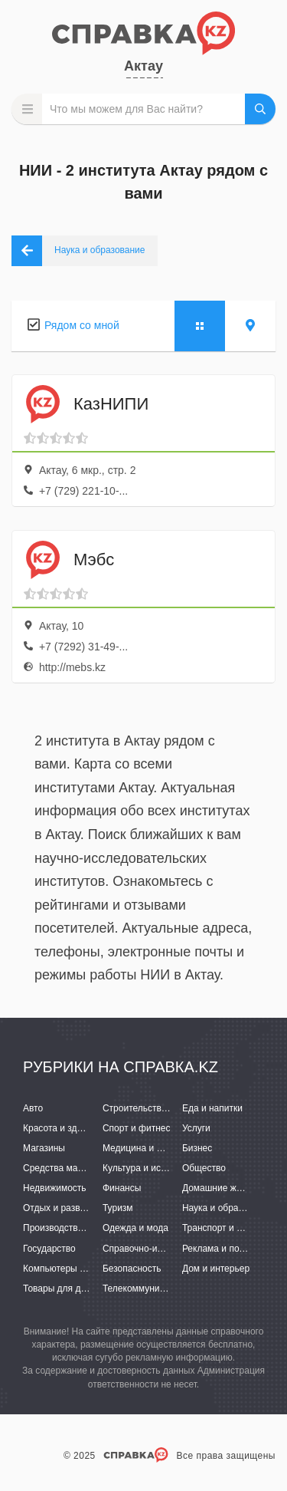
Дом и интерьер (215, 1268)
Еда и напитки (212, 1108)
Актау (143, 66)
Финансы (122, 1188)
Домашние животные (227, 1188)
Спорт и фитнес (137, 1128)
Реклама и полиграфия (231, 1248)
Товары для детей (61, 1288)
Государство (49, 1248)
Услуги (196, 1128)
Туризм (118, 1208)
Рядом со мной (81, 325)
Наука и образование (227, 1208)
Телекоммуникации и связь (160, 1288)
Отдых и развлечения (69, 1208)
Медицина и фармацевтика (161, 1148)
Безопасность (132, 1268)
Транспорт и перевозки (231, 1228)
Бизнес (197, 1148)
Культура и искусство (148, 1168)
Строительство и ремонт (155, 1108)
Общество (204, 1168)
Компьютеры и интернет (74, 1268)
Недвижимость (54, 1188)
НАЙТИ (260, 109)
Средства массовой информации (94, 1168)
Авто (33, 1108)
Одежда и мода (135, 1228)
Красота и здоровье (65, 1128)
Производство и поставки (77, 1228)
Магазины (44, 1148)
